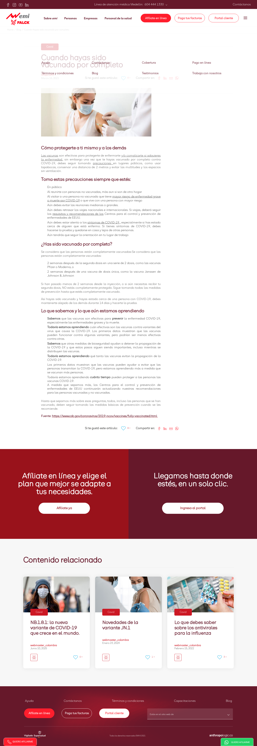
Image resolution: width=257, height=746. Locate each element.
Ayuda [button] (29, 700)
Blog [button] (229, 700)
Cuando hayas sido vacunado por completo (46, 30)
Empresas (90, 18)
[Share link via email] (170, 77)
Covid (49, 47)
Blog (20, 30)
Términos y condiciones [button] (128, 700)
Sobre (50, 18)
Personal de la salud (118, 18)
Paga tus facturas (190, 18)
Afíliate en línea (156, 18)
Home (11, 30)
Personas (70, 18)
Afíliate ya (64, 508)
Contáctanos (242, 4)
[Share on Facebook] (158, 77)
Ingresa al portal (193, 508)
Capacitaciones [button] (185, 700)
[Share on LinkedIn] (164, 77)
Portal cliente (224, 18)
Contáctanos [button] (73, 700)
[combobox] (190, 715)
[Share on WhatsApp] (175, 77)
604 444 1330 (154, 4)
